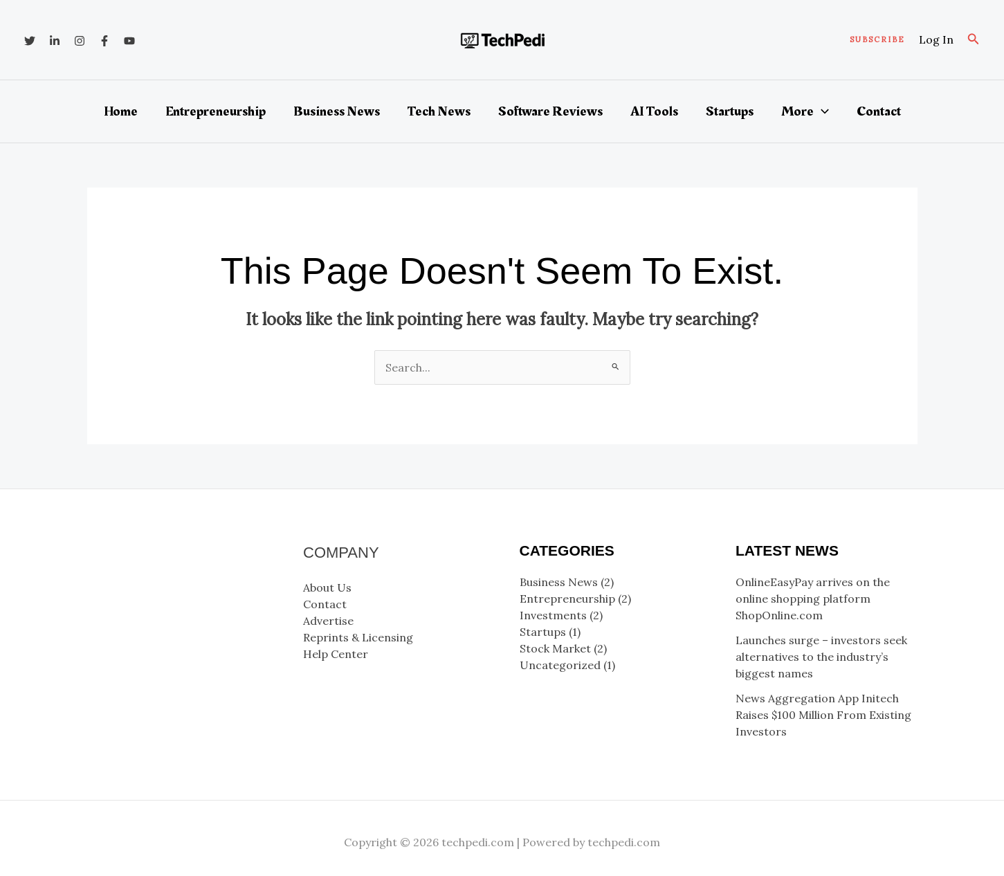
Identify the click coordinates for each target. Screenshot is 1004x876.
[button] (877, 40)
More (805, 111)
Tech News (439, 111)
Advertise (328, 621)
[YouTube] (129, 40)
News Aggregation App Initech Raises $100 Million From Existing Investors (823, 714)
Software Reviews (550, 111)
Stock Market (555, 648)
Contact (879, 111)
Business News (336, 111)
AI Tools (654, 111)
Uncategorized (560, 665)
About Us (327, 587)
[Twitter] (29, 40)
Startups (730, 111)
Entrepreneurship (215, 111)
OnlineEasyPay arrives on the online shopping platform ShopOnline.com (813, 598)
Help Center (335, 654)
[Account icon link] (936, 39)
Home (121, 111)
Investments (553, 615)
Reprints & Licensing (358, 637)
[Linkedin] (54, 40)
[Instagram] (79, 40)
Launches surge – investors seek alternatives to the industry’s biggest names (821, 656)
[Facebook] (104, 40)
